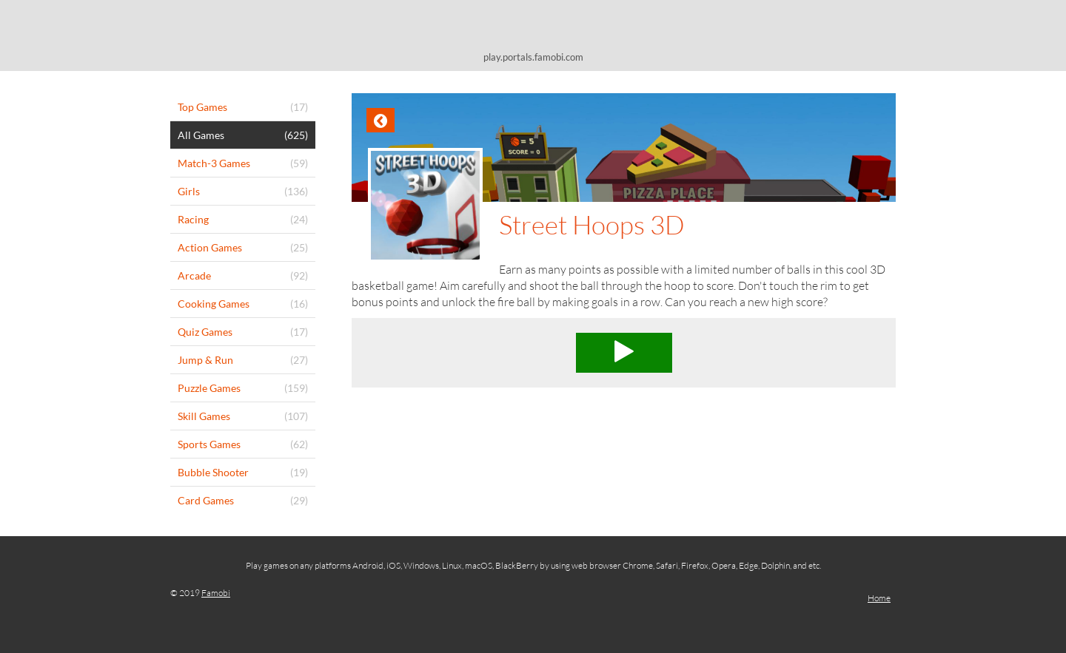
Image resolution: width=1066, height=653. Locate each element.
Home (879, 597)
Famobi (215, 592)
